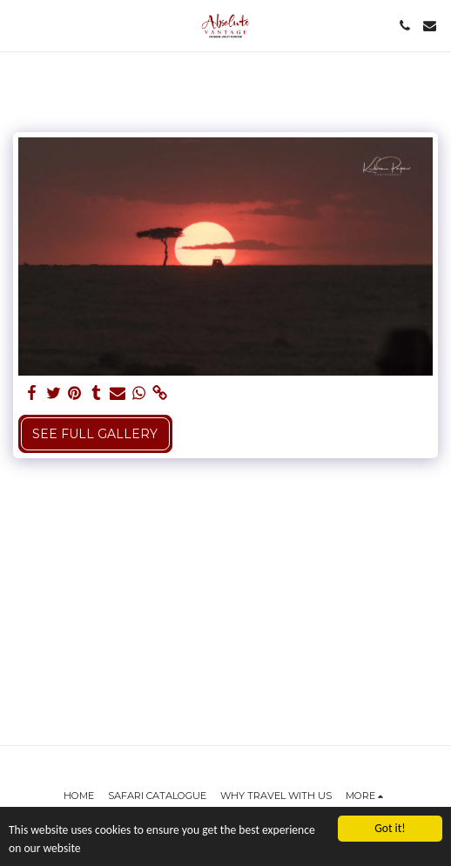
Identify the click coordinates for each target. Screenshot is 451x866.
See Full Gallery (95, 434)
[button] (19, 25)
